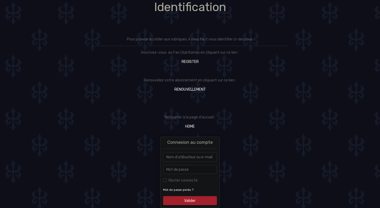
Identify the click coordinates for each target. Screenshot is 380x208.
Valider (190, 200)
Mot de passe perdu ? (178, 190)
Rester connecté (183, 180)
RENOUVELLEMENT (190, 89)
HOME (190, 126)
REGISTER (190, 61)
